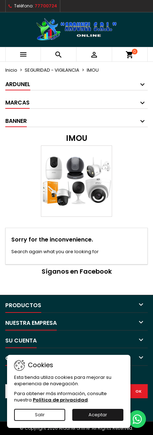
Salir (40, 414)
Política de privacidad (60, 400)
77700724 (46, 6)
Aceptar (97, 414)
